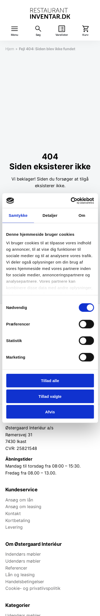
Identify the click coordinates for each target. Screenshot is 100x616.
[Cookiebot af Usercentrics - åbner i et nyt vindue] (71, 200)
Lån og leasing (20, 574)
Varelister (61, 34)
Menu (14, 34)
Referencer (16, 568)
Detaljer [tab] (50, 215)
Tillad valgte (49, 396)
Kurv (85, 34)
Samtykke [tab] (18, 215)
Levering (14, 527)
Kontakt (13, 513)
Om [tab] (82, 215)
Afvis (50, 412)
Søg (38, 34)
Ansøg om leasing (23, 506)
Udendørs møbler (23, 561)
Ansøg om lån (19, 500)
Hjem (9, 48)
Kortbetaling (17, 520)
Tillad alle (50, 380)
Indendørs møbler (23, 554)
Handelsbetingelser (24, 581)
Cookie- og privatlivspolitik (33, 588)
